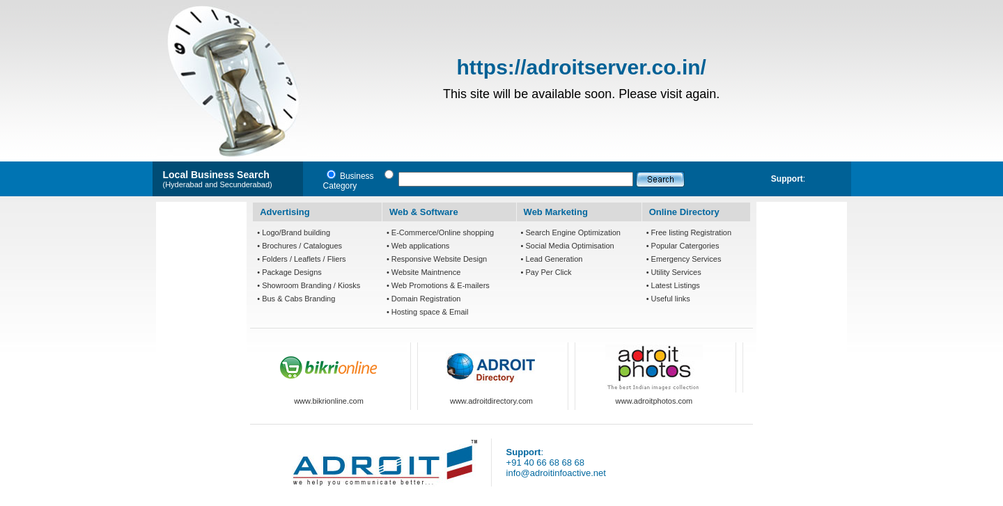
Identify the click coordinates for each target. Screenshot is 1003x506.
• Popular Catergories (683, 246)
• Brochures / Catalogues (299, 246)
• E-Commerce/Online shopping (440, 232)
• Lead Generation (552, 259)
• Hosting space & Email (428, 312)
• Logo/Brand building (293, 232)
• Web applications (418, 246)
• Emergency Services (684, 259)
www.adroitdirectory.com (491, 401)
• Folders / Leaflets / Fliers (301, 259)
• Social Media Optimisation (567, 246)
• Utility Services (673, 272)
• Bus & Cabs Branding (296, 298)
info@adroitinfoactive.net (556, 473)
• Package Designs (289, 272)
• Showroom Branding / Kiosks (308, 285)
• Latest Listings (673, 285)
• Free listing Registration (688, 232)
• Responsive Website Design (437, 259)
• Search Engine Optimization (571, 232)
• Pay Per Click (546, 272)
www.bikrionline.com (329, 401)
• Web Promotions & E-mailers (438, 285)
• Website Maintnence (423, 272)
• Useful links (668, 298)
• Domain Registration (424, 298)
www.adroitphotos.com (654, 401)
